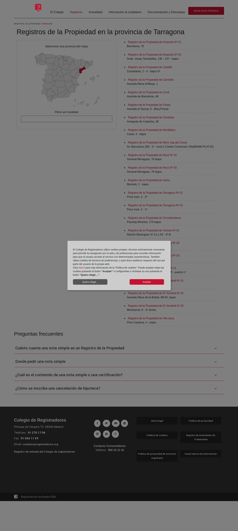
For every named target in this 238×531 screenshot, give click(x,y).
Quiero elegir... (90, 282)
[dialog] (119, 265)
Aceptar (146, 282)
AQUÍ (82, 267)
